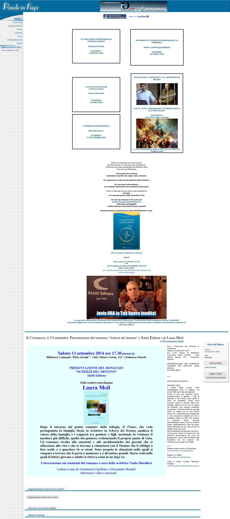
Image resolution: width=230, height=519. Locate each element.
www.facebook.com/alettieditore (180, 451)
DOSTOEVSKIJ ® (96, 131)
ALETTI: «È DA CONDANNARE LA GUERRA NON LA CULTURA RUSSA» (157, 109)
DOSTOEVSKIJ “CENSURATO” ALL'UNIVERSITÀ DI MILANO (157, 78)
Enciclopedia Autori (15, 40)
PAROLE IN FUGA (96, 46)
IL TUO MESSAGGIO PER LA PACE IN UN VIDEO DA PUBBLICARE (157, 150)
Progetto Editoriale (15, 26)
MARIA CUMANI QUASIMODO (157, 47)
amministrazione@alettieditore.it (126, 202)
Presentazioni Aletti (212, 352)
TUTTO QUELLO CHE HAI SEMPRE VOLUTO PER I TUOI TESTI (126, 267)
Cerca (20, 36)
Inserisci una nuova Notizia (42, 508)
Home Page (18, 22)
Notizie (20, 43)
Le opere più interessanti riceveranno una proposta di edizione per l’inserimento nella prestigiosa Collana (126, 320)
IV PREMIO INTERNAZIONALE (96, 126)
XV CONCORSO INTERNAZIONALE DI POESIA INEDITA (96, 40)
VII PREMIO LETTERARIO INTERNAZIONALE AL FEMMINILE (157, 41)
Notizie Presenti (36, 515)
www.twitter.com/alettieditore (179, 457)
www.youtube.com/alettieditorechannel (183, 466)
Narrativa (19, 33)
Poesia (20, 29)
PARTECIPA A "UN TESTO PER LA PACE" (157, 116)
